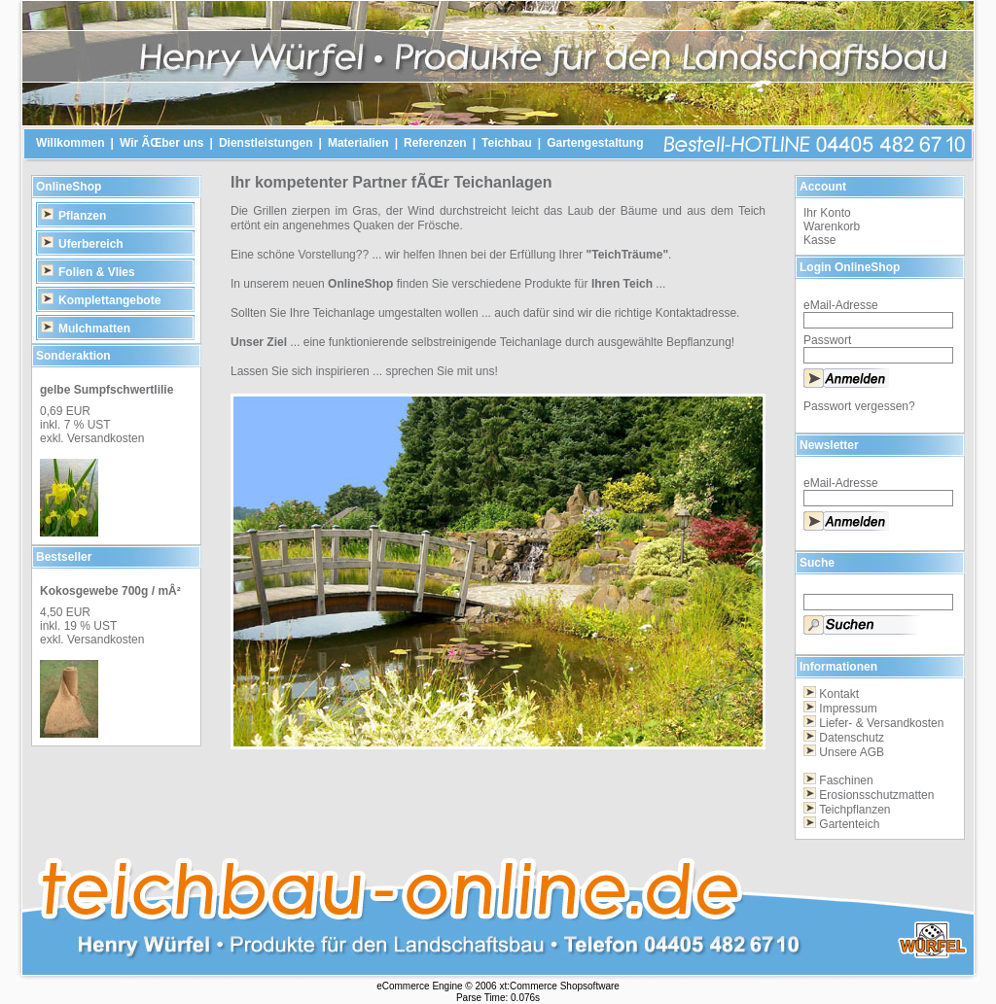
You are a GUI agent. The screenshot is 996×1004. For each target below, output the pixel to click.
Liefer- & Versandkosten (881, 723)
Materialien (358, 143)
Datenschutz (851, 737)
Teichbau (506, 143)
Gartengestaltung (595, 143)
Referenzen (435, 143)
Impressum (847, 708)
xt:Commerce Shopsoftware (559, 986)
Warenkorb (831, 226)
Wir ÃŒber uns (162, 143)
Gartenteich (849, 824)
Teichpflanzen (854, 809)
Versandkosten (105, 438)
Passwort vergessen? (859, 406)
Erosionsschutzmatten (876, 795)
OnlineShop (68, 186)
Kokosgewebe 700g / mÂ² (110, 591)
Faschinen (845, 780)
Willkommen (70, 143)
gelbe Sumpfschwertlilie (106, 390)
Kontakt (839, 694)
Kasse (819, 240)
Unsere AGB (851, 752)
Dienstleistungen (266, 143)
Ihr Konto (827, 213)
